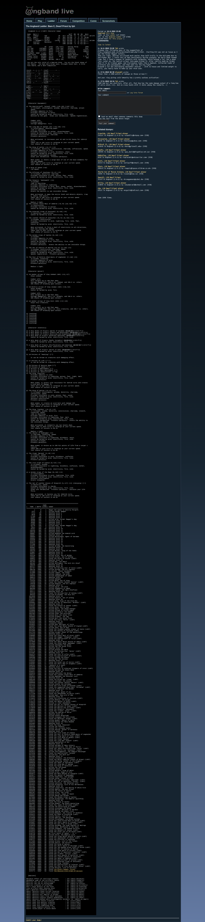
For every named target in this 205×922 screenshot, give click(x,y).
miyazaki (119, 72)
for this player (116, 39)
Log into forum (136, 93)
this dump (106, 33)
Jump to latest (104, 45)
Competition (79, 21)
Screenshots (108, 21)
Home (29, 21)
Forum (63, 21)
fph (116, 48)
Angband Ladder (115, 37)
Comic (93, 21)
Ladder (51, 21)
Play (40, 21)
